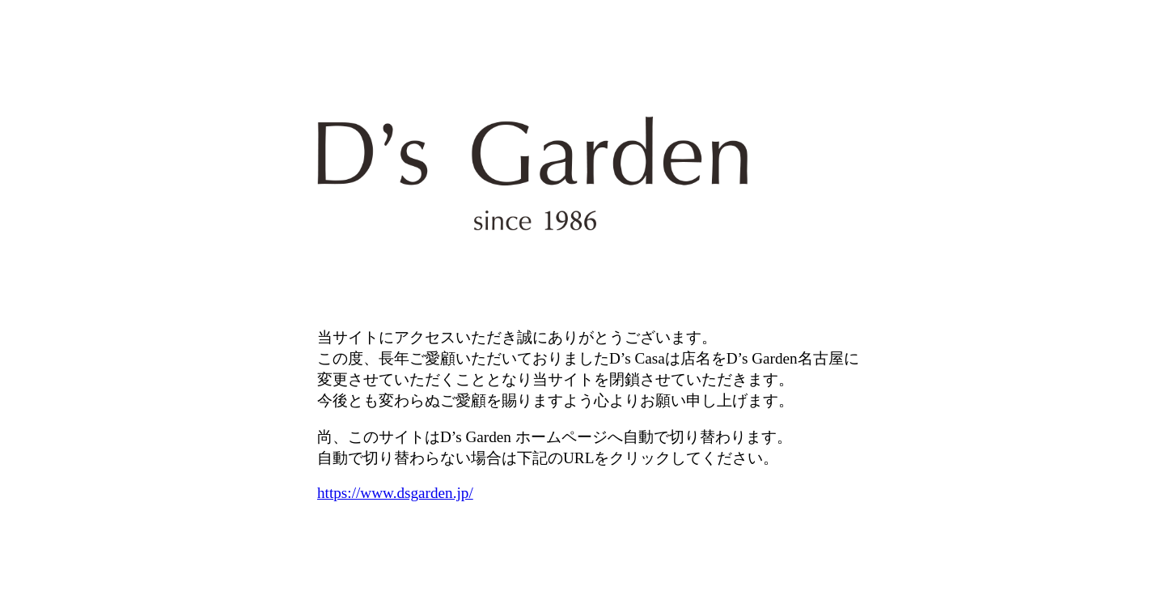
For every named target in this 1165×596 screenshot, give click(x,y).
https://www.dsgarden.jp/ (395, 492)
